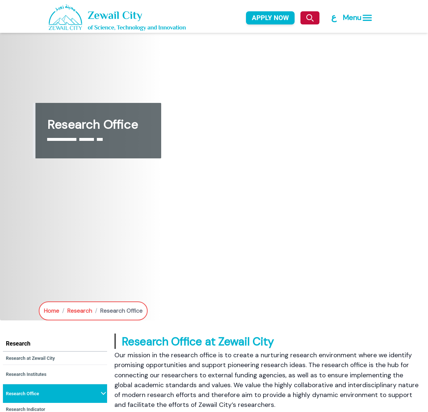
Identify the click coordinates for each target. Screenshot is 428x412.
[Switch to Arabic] (333, 17)
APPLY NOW (270, 18)
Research (79, 311)
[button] (55, 358)
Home (51, 311)
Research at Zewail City (30, 358)
